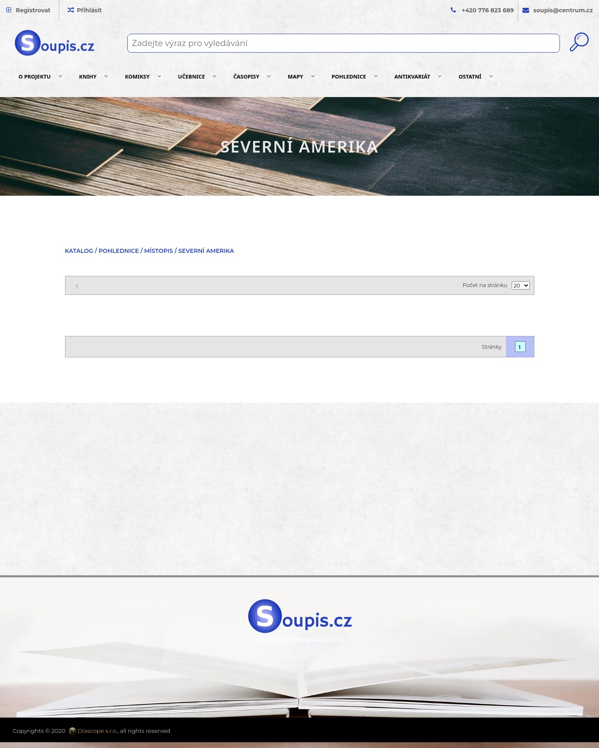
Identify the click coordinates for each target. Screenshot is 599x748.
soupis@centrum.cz (151, 604)
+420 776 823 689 (488, 10)
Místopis (158, 251)
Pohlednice (118, 251)
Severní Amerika (206, 251)
